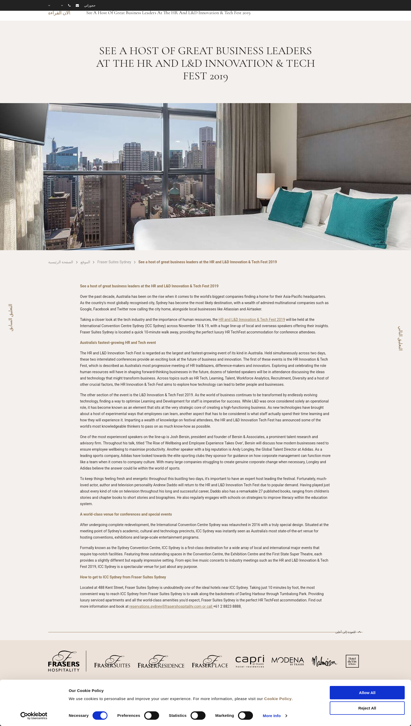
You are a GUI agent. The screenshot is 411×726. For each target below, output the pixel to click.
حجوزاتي (89, 5)
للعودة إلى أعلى (347, 631)
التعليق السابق (10, 317)
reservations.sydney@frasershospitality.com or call (171, 606)
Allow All (367, 692)
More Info (272, 715)
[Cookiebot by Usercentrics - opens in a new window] (34, 716)
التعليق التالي (400, 338)
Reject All (367, 708)
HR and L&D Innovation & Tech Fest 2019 (252, 319)
